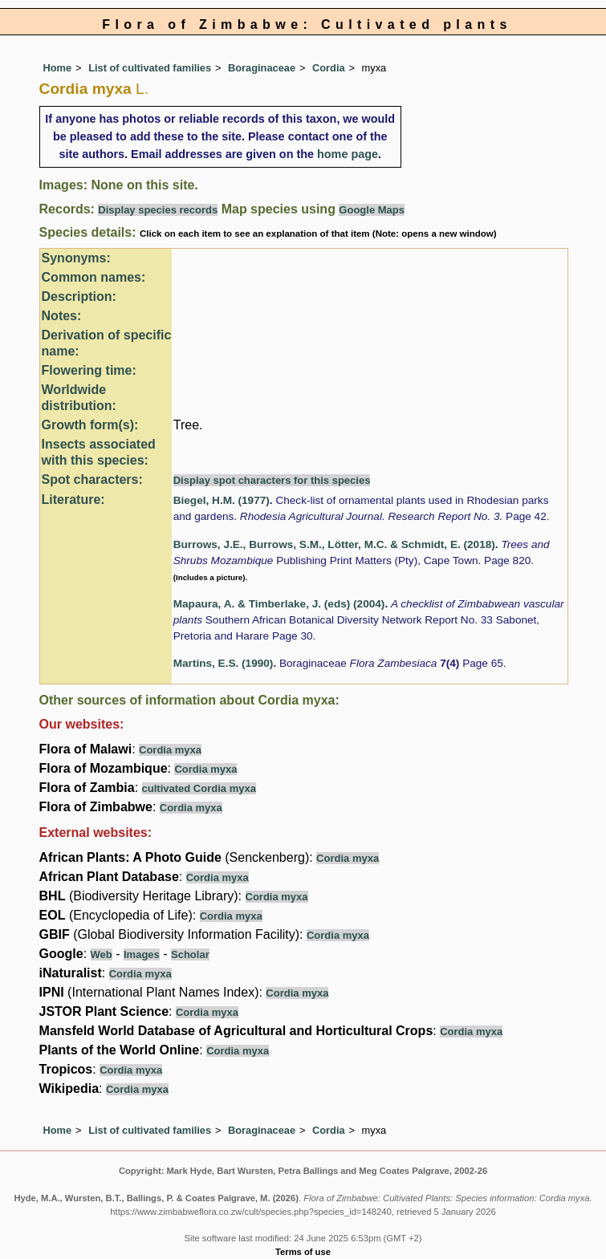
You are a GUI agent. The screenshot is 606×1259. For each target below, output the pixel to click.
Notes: (62, 316)
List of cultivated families (149, 68)
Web (101, 954)
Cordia (328, 68)
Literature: (73, 499)
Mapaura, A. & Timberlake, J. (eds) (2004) (279, 604)
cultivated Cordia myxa (199, 788)
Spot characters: (92, 479)
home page (347, 154)
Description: (79, 296)
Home (57, 68)
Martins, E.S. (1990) (223, 663)
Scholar (190, 954)
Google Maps (372, 210)
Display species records (158, 210)
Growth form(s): (90, 425)
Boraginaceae (261, 68)
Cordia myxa (170, 750)
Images (142, 954)
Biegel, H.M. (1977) (221, 500)
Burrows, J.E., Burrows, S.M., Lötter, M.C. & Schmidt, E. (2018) (334, 544)
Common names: (94, 277)
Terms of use (303, 1252)
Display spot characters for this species (272, 480)
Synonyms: (76, 258)
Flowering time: (89, 370)
